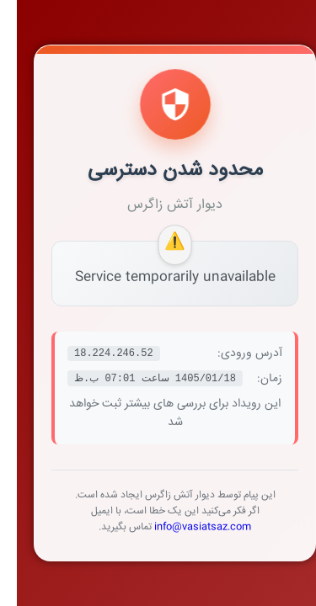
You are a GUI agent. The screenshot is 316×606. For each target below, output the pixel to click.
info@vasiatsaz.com (185, 527)
